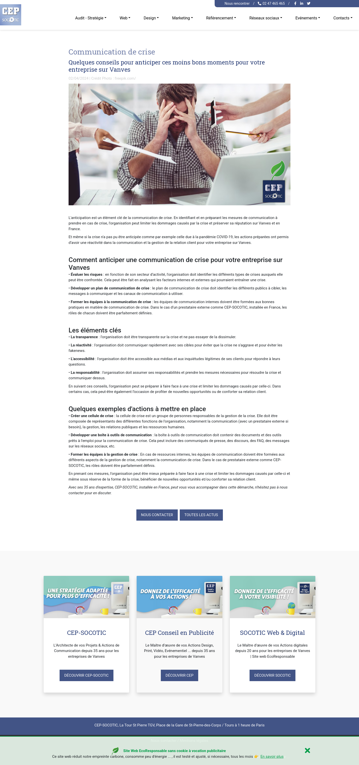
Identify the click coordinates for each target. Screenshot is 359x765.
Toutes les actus (201, 515)
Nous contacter (157, 515)
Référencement (219, 18)
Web (123, 18)
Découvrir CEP (179, 675)
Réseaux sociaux (264, 18)
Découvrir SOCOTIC (272, 675)
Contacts (341, 18)
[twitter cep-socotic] (309, 3)
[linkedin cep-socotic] (302, 3)
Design (150, 18)
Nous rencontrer (237, 3)
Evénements (306, 18)
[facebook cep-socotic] (296, 3)
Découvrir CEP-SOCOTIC (86, 675)
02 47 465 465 (271, 3)
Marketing (181, 18)
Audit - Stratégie (89, 18)
